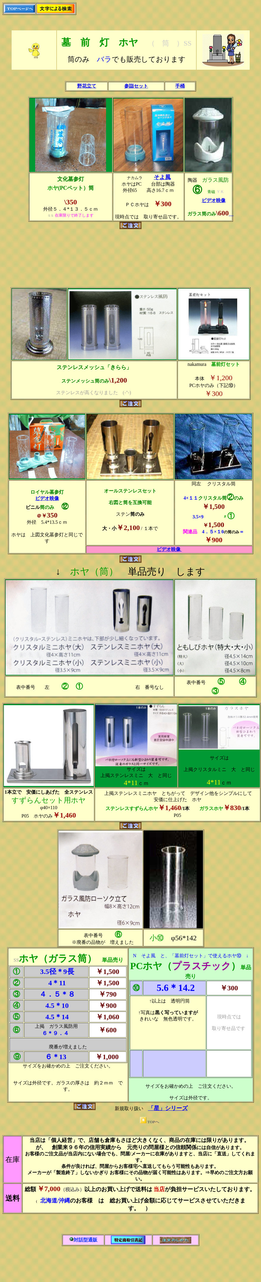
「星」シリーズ (168, 1108)
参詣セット (136, 85)
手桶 (180, 85)
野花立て (86, 85)
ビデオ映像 (214, 200)
